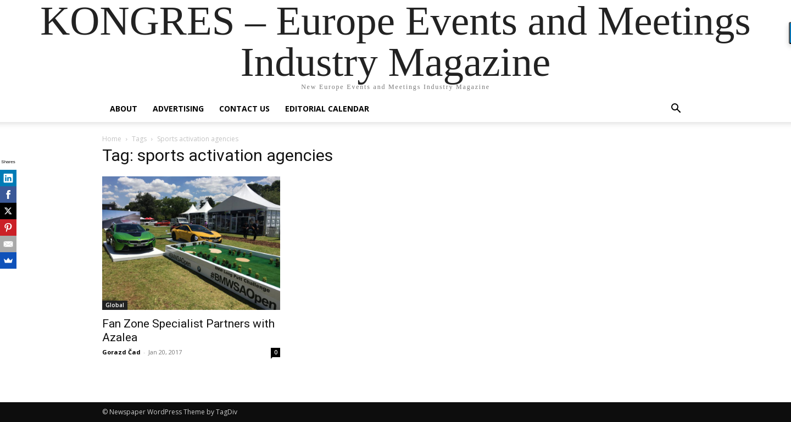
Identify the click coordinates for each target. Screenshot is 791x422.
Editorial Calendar (327, 108)
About (123, 108)
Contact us (244, 108)
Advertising (178, 108)
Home (111, 138)
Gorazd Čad (121, 352)
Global (114, 305)
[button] (675, 109)
